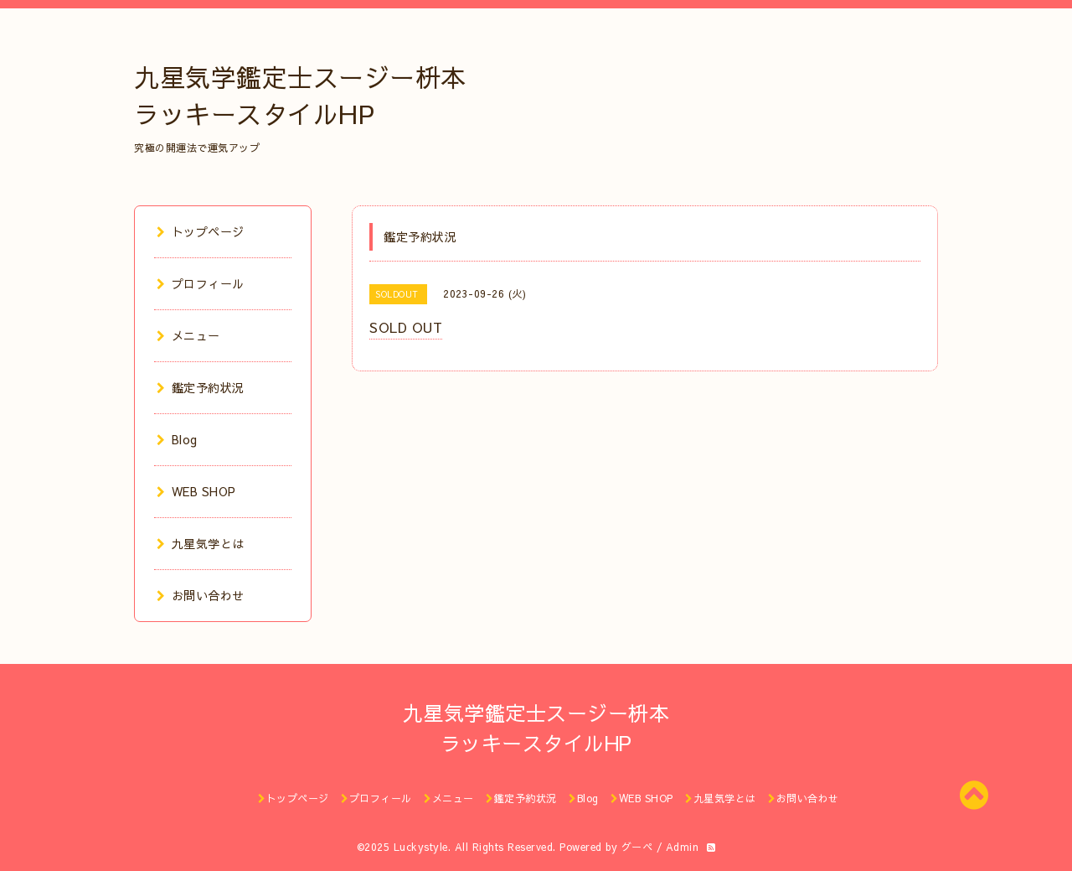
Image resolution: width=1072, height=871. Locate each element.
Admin (682, 846)
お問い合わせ (201, 595)
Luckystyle (421, 846)
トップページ (201, 231)
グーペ (637, 846)
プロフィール (201, 283)
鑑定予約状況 (201, 387)
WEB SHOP (196, 491)
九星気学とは (201, 543)
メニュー (188, 335)
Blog (177, 439)
